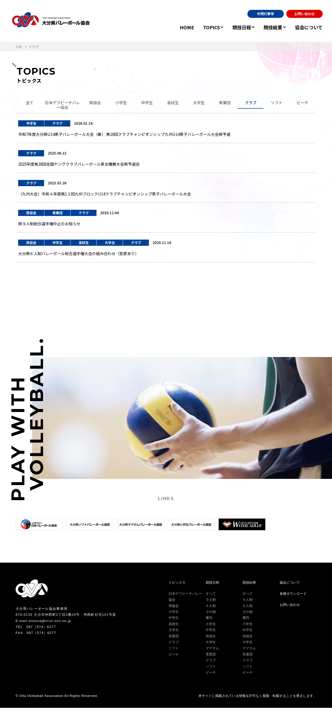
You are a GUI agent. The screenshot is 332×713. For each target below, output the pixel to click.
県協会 (95, 103)
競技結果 (270, 27)
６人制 (211, 611)
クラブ (250, 103)
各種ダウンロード (293, 598)
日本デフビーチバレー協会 (62, 105)
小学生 (121, 103)
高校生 (173, 103)
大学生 (198, 103)
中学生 (147, 103)
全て (29, 103)
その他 (211, 617)
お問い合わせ (304, 14)
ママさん (212, 653)
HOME (179, 27)
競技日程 (236, 27)
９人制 (211, 605)
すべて (211, 598)
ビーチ (302, 103)
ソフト (276, 103)
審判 (209, 623)
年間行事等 (265, 14)
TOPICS (204, 27)
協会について (309, 27)
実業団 (224, 103)
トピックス (177, 587)
